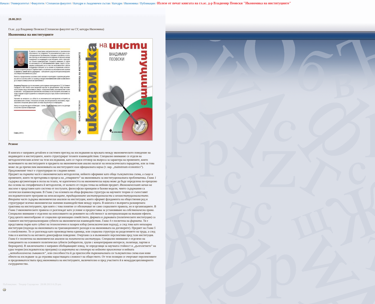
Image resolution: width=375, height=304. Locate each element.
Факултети (37, 3)
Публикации (147, 3)
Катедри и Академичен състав (91, 3)
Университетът (20, 3)
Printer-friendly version (5, 290)
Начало (4, 3)
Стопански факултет (58, 3)
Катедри (117, 3)
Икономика (131, 3)
